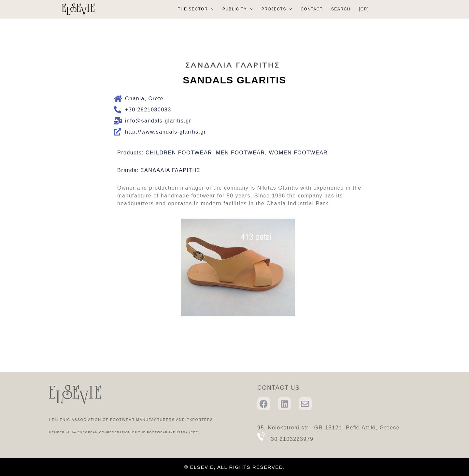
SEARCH (340, 9)
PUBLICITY (237, 9)
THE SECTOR (196, 9)
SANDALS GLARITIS (234, 80)
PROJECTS (277, 9)
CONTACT (312, 9)
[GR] (364, 9)
